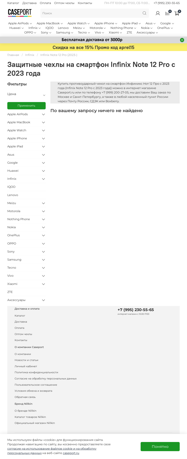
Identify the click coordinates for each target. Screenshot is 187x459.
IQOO (49, 28)
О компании (23, 354)
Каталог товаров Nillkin (30, 417)
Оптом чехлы (64, 3)
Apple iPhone (106, 23)
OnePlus (165, 28)
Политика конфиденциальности (36, 372)
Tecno (84, 32)
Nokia (147, 28)
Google (167, 23)
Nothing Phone (123, 28)
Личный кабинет (26, 366)
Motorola (98, 28)
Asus (151, 23)
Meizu (79, 28)
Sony (46, 32)
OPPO (30, 32)
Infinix (34, 28)
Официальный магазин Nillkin (35, 423)
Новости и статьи (26, 360)
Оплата (45, 3)
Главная (13, 55)
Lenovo (63, 28)
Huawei (16, 28)
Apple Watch (79, 23)
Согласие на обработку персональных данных (46, 378)
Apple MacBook (50, 23)
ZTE (129, 32)
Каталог (13, 3)
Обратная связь (25, 397)
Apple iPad (131, 23)
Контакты (85, 3)
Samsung (65, 32)
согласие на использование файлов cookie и (41, 448)
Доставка (29, 3)
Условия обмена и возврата (33, 390)
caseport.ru (71, 453)
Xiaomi (115, 32)
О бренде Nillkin (25, 410)
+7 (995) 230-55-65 (167, 3)
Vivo (99, 32)
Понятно (160, 446)
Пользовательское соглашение (36, 384)
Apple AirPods (20, 23)
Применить (26, 105)
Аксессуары (147, 32)
